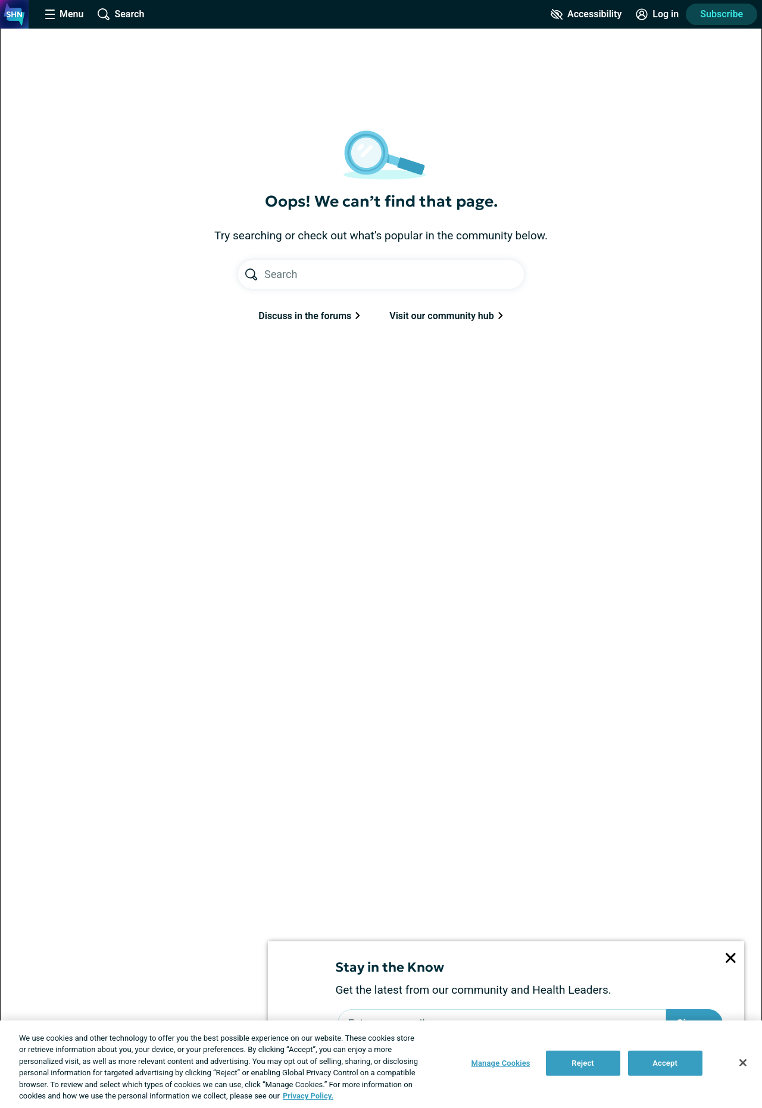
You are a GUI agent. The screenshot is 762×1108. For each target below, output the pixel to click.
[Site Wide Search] (120, 14)
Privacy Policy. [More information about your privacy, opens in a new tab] (308, 1095)
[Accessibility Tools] (586, 14)
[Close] (743, 1063)
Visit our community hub (446, 316)
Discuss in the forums (309, 316)
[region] (381, 1064)
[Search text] (394, 274)
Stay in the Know (389, 967)
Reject (583, 1063)
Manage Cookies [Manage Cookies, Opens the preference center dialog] (500, 1063)
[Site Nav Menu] (64, 14)
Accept (664, 1063)
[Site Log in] (657, 14)
